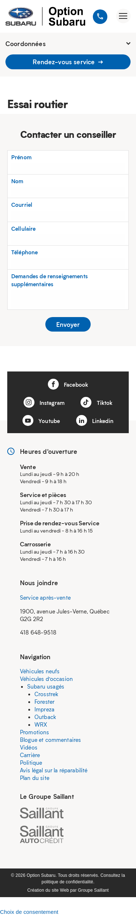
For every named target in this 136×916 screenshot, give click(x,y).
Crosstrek (46, 694)
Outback (45, 716)
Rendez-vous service (68, 61)
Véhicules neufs (39, 671)
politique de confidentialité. (68, 881)
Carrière (30, 755)
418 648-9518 (38, 632)
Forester (44, 701)
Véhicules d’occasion (46, 678)
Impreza (44, 709)
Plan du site (34, 777)
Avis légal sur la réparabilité (54, 770)
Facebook (68, 384)
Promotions (34, 732)
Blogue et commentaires (50, 739)
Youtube (41, 420)
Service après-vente (45, 597)
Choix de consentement (29, 912)
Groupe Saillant (93, 890)
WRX (40, 724)
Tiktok (96, 402)
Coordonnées (68, 43)
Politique (31, 762)
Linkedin (95, 420)
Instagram (44, 402)
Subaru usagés (45, 686)
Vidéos (28, 747)
